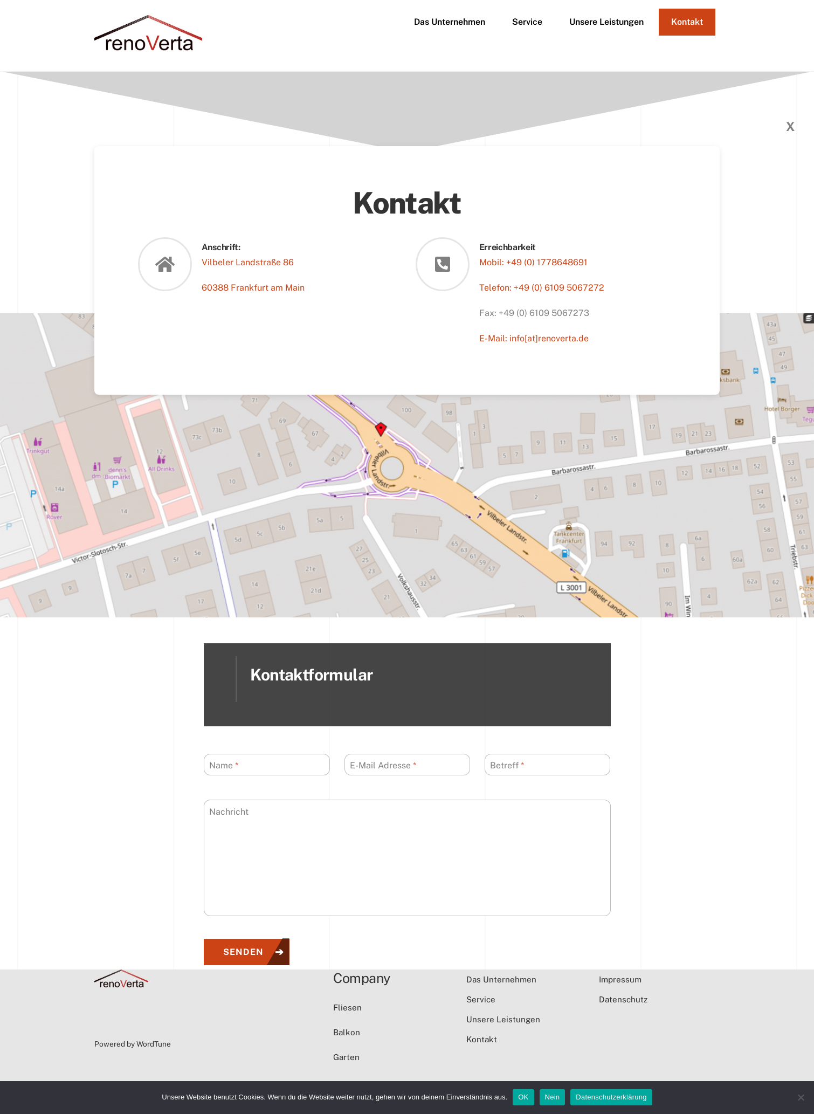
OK (523, 1097)
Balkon (346, 1032)
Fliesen (347, 1007)
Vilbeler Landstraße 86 (248, 262)
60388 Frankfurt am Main (253, 288)
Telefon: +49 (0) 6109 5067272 (541, 288)
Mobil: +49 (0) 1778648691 (533, 262)
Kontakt (687, 22)
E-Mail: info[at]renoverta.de (534, 338)
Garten (346, 1057)
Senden (243, 952)
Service (527, 22)
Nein (552, 1097)
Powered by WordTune (132, 1044)
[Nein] (800, 1097)
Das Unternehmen (449, 22)
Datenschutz (623, 999)
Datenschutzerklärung (611, 1097)
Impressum (620, 979)
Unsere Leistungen (606, 22)
